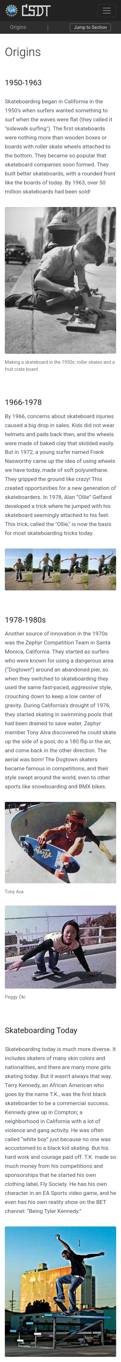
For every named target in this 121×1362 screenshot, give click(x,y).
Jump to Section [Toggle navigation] (90, 27)
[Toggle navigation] (107, 10)
